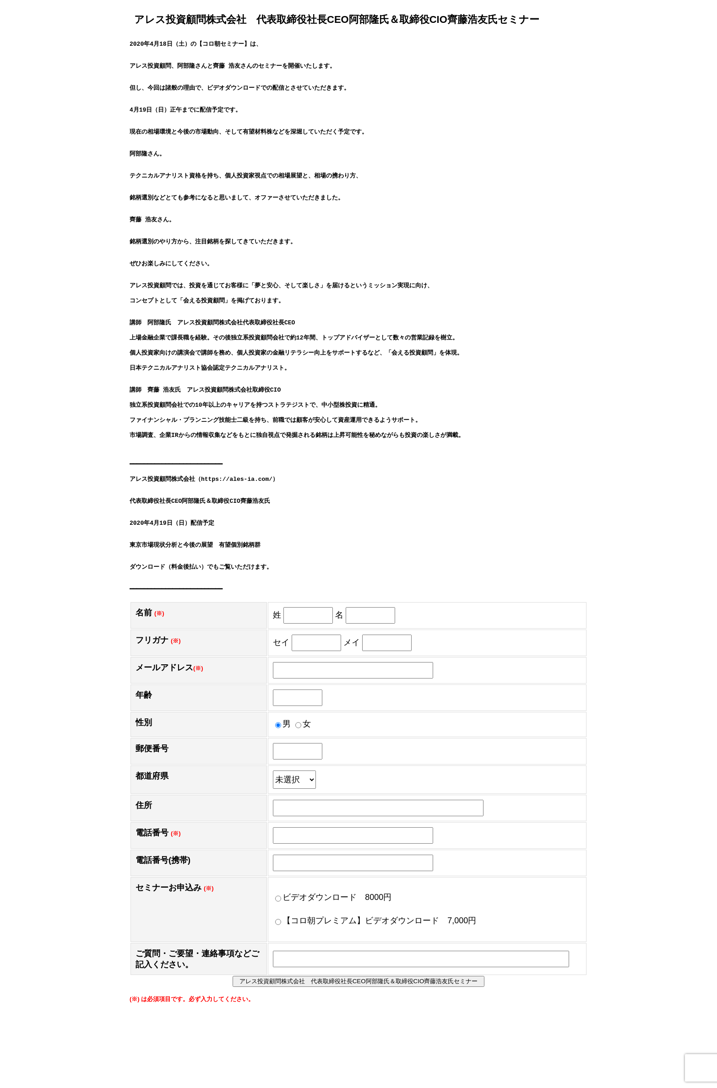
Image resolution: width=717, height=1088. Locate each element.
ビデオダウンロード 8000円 (333, 973)
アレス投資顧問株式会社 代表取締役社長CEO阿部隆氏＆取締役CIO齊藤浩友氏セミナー (361, 1057)
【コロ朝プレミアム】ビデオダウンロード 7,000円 (375, 997)
